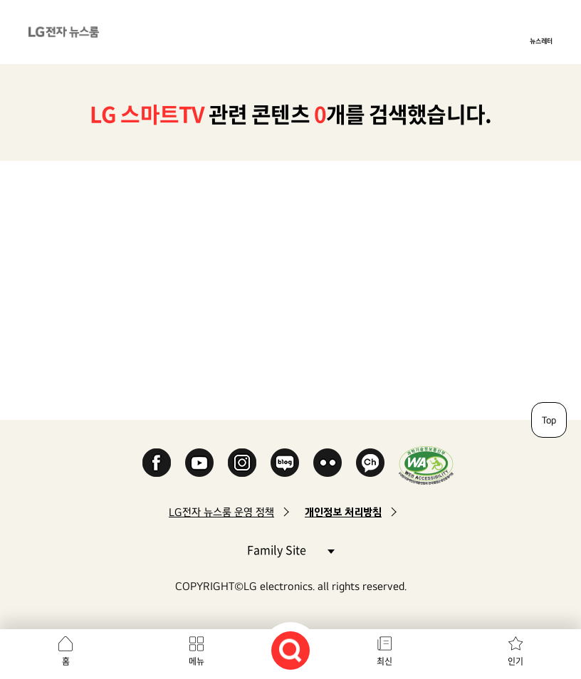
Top (549, 420)
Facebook (156, 462)
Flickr (327, 462)
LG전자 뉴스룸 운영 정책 (221, 512)
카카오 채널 (370, 462)
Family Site (290, 549)
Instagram (242, 462)
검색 (290, 650)
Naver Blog (285, 462)
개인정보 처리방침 (343, 512)
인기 (515, 661)
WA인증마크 (426, 465)
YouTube (199, 462)
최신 (384, 661)
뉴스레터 (541, 40)
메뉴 (196, 661)
